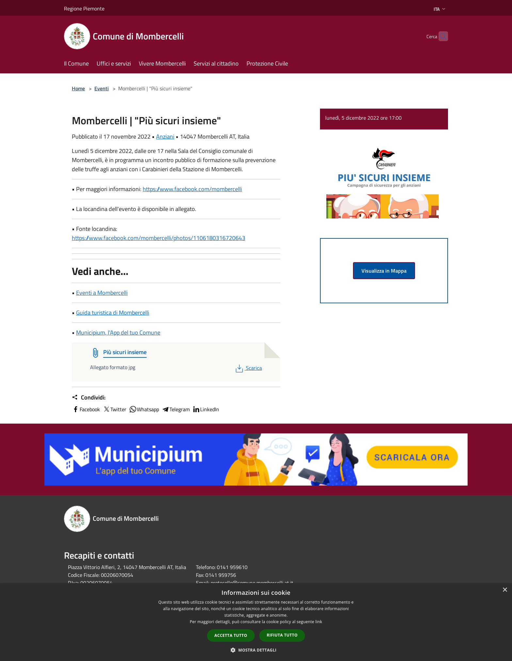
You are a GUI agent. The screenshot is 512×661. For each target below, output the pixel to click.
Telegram (176, 409)
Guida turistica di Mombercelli (112, 312)
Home (78, 88)
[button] (256, 650)
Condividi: (88, 397)
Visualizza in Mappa (384, 271)
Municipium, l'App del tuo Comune (118, 332)
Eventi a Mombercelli (102, 292)
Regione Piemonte (84, 8)
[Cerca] (440, 36)
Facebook (86, 409)
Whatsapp (144, 409)
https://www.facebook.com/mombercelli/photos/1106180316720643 (158, 237)
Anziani (165, 136)
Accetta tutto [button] (231, 635)
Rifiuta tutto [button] (282, 635)
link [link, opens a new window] (318, 621)
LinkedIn (205, 409)
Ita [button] (440, 9)
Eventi (101, 88)
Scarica (248, 368)
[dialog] (256, 622)
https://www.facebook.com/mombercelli (192, 189)
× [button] (504, 590)
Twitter (114, 409)
